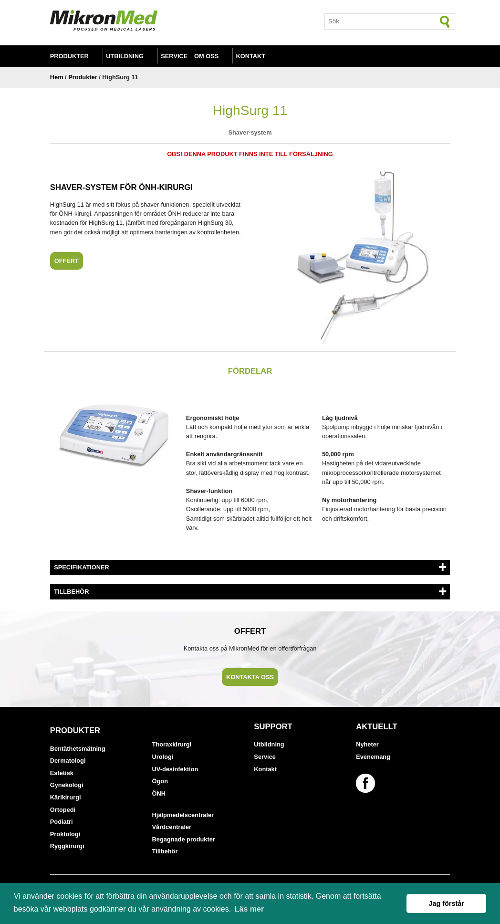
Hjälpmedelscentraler (183, 815)
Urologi (163, 756)
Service (174, 56)
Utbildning (125, 56)
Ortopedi (62, 809)
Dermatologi (68, 760)
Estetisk (61, 773)
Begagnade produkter (183, 839)
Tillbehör (165, 851)
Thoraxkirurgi (172, 744)
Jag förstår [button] (446, 903)
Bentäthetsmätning (77, 748)
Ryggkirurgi (67, 846)
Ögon (160, 781)
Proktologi (65, 834)
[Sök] (445, 21)
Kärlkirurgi (65, 797)
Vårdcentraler (172, 826)
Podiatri (61, 821)
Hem (56, 77)
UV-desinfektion (175, 769)
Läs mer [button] (249, 909)
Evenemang (373, 756)
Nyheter (367, 744)
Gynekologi (66, 784)
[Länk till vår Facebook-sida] (367, 783)
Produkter (69, 56)
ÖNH (159, 793)
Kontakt (251, 56)
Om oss (206, 56)
